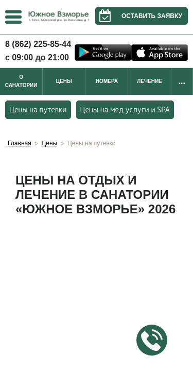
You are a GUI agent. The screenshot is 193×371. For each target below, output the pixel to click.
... (182, 81)
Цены (64, 81)
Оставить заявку (138, 16)
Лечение (149, 81)
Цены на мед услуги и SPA (125, 109)
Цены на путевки (38, 109)
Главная (19, 143)
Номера (107, 81)
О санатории (21, 81)
